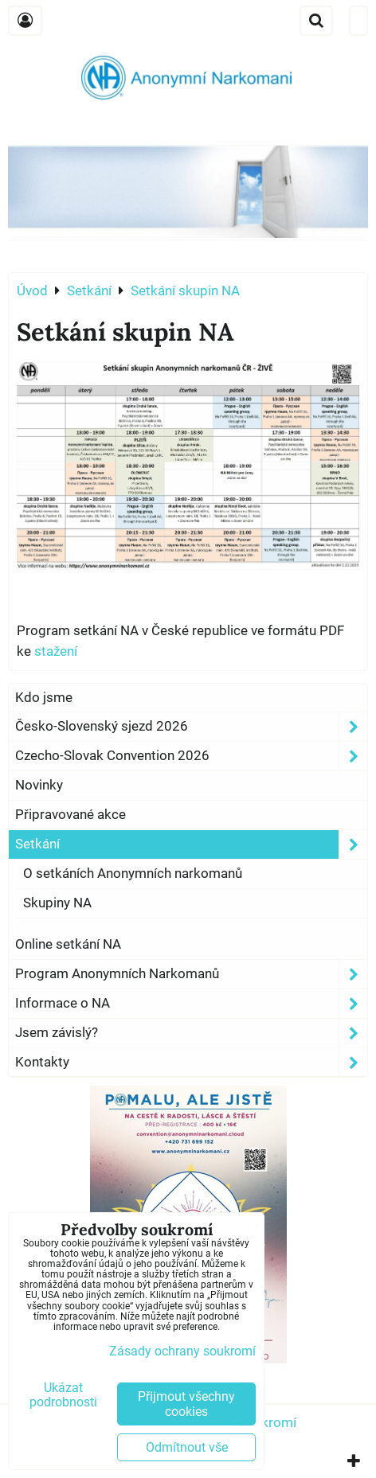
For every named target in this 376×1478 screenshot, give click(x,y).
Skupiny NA (57, 903)
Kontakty (191, 1062)
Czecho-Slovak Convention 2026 (191, 756)
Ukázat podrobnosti (63, 1395)
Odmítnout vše (187, 1447)
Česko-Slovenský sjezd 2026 (191, 726)
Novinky (39, 785)
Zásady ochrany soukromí (182, 1351)
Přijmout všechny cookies (186, 1404)
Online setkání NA (68, 944)
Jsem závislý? (191, 1033)
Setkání (191, 844)
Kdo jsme (43, 697)
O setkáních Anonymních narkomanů (132, 873)
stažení (55, 651)
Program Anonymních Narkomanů (191, 974)
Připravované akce (70, 814)
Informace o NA (191, 1003)
